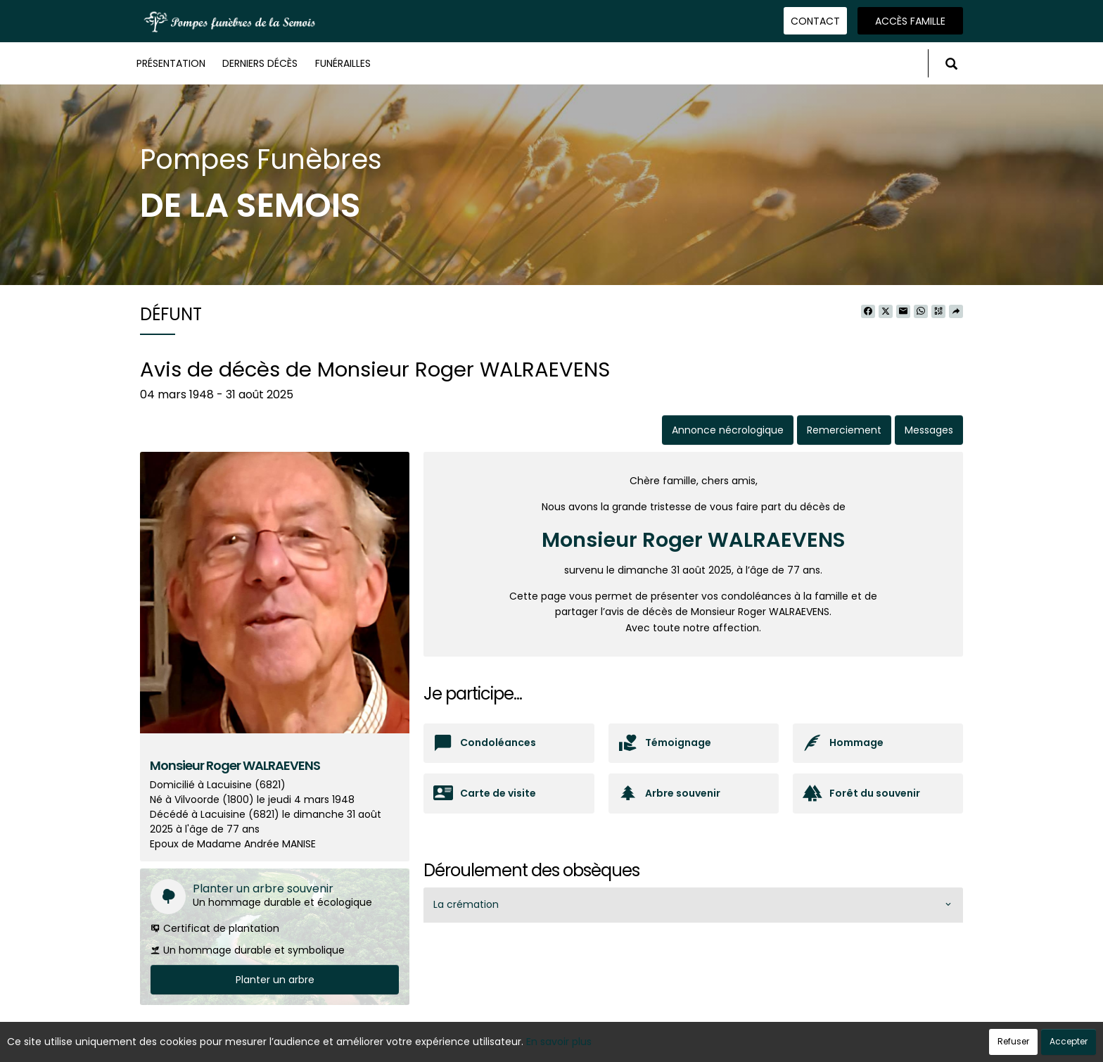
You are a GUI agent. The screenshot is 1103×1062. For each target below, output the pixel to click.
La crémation (466, 904)
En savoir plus (559, 1042)
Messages (929, 430)
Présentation (170, 63)
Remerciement (844, 430)
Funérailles (343, 63)
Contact (815, 21)
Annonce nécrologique (728, 430)
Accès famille (910, 21)
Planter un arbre (275, 980)
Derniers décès (260, 63)
